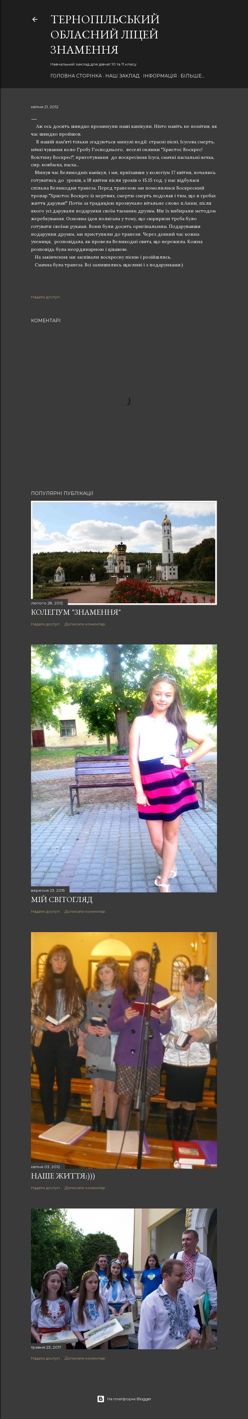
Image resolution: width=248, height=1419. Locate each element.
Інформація (160, 76)
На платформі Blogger (124, 1399)
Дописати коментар (85, 624)
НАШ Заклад (122, 76)
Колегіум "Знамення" (76, 612)
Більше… (192, 76)
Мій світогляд (62, 899)
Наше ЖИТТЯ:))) (63, 1176)
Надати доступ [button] (45, 296)
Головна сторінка (76, 76)
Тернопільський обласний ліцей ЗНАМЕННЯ (105, 34)
